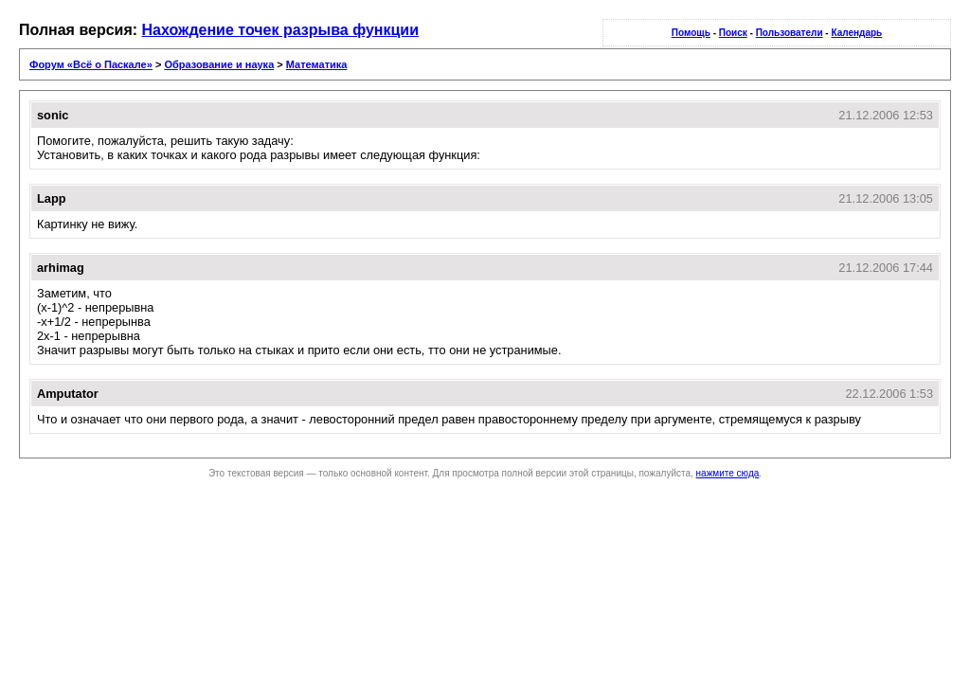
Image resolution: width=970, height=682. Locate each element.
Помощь (691, 32)
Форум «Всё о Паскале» (91, 64)
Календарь (856, 32)
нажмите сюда (728, 473)
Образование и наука (219, 64)
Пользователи (789, 32)
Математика (317, 64)
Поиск (733, 32)
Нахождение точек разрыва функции (281, 30)
